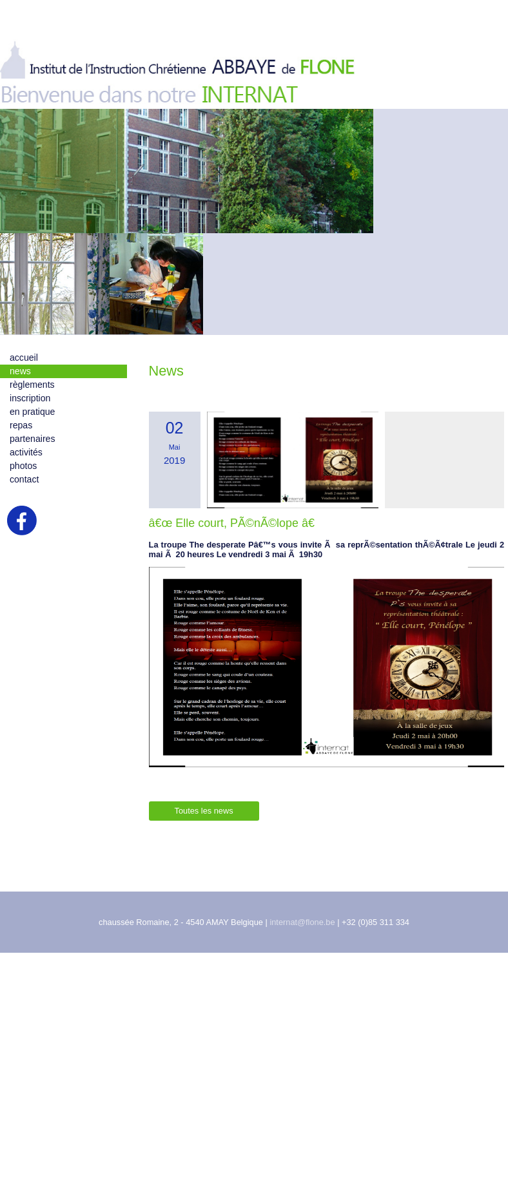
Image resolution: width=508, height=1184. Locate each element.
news (20, 382)
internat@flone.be (302, 934)
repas (21, 436)
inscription (30, 409)
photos (23, 477)
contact (24, 490)
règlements (32, 395)
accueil (24, 368)
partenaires (32, 449)
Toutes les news (204, 822)
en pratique (32, 422)
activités (26, 463)
